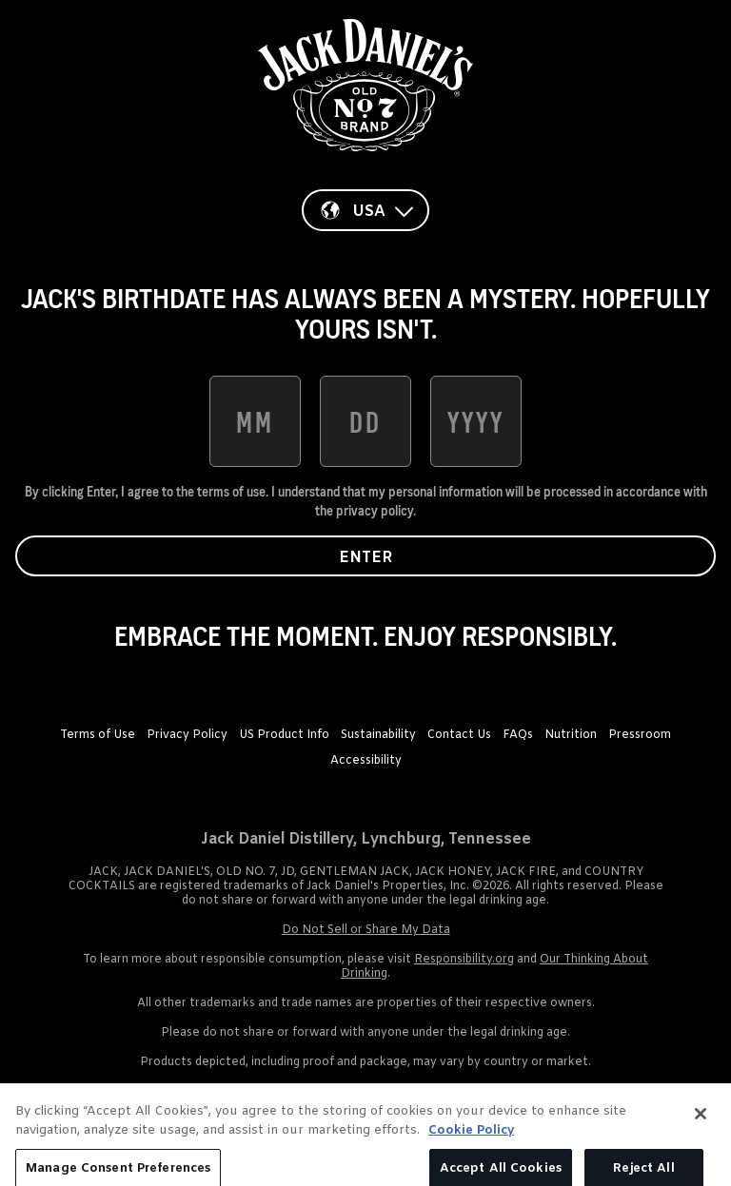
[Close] (700, 1135)
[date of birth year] (476, 421)
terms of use (231, 491)
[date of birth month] (255, 421)
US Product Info (284, 735)
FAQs (518, 735)
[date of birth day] (365, 421)
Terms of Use (97, 735)
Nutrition (570, 735)
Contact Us (459, 735)
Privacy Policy (187, 735)
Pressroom (639, 735)
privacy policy (374, 510)
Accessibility (366, 760)
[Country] (365, 210)
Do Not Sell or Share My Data (366, 930)
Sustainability (378, 735)
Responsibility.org (464, 959)
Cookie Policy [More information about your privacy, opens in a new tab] (471, 1150)
